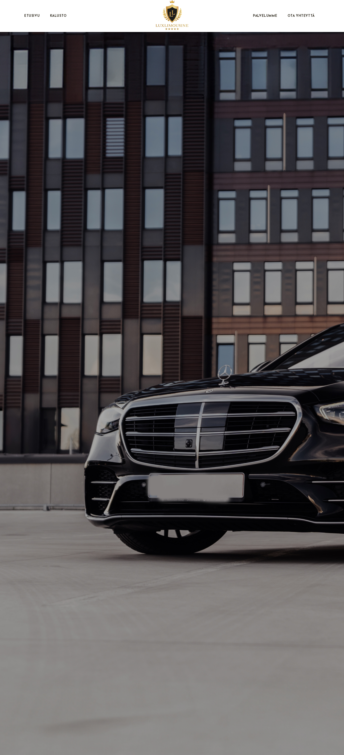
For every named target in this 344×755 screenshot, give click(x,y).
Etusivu (32, 16)
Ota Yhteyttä (301, 16)
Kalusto (58, 16)
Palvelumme (265, 16)
